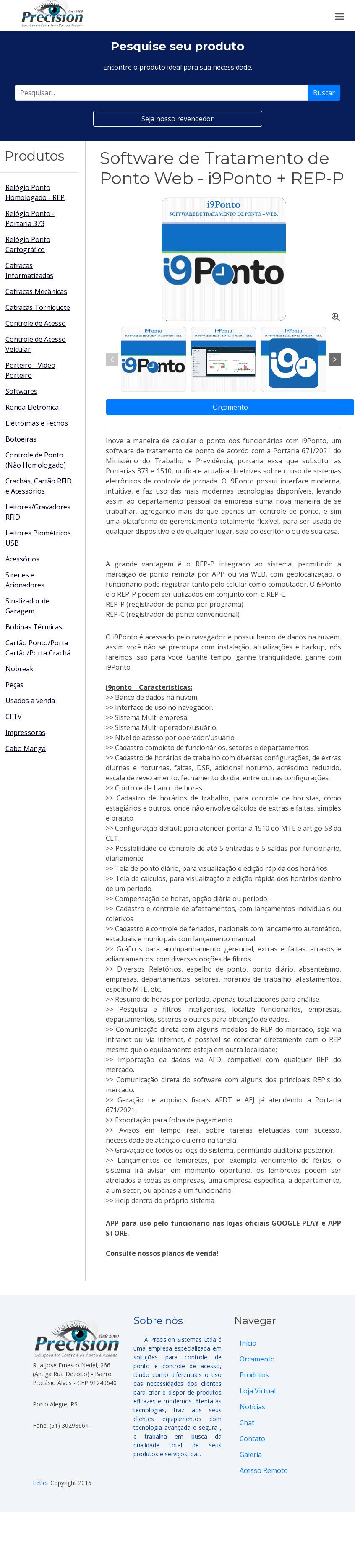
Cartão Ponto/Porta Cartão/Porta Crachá (37, 647)
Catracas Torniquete (37, 307)
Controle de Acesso (35, 323)
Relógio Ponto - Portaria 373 (30, 218)
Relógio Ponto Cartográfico (27, 244)
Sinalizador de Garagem (27, 606)
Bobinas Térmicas (33, 626)
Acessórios (22, 559)
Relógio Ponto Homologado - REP (35, 192)
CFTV (13, 716)
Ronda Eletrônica (32, 407)
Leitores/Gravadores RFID (37, 512)
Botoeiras (21, 439)
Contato (252, 1438)
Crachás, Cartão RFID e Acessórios (38, 486)
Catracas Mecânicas (36, 291)
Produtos (254, 1375)
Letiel (40, 1483)
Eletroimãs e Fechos (36, 423)
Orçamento (230, 407)
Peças (14, 684)
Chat (247, 1422)
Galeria (251, 1454)
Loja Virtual (258, 1390)
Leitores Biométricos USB (38, 538)
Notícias (252, 1406)
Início (248, 1343)
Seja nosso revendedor (177, 118)
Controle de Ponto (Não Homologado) (35, 460)
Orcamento (257, 1359)
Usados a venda (30, 700)
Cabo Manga (25, 748)
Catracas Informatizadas (29, 270)
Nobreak (19, 668)
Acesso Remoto (264, 1470)
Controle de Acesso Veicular (35, 344)
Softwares (21, 391)
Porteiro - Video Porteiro (30, 370)
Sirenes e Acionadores (24, 580)
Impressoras (25, 732)
